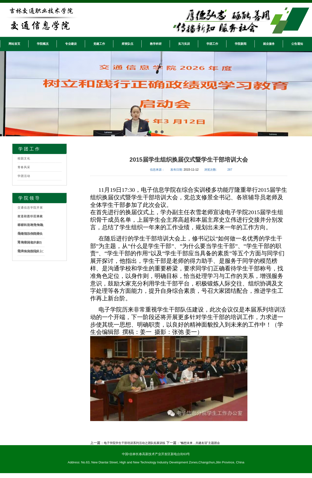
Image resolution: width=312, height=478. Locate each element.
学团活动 (24, 176)
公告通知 (297, 44)
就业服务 (269, 44)
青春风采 (24, 167)
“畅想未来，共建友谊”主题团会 (200, 443)
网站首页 (14, 44)
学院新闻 (240, 44)
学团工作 (212, 44)
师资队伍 (127, 44)
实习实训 (184, 44)
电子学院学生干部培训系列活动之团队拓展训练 (134, 443)
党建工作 (99, 44)
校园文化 (24, 158)
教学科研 (156, 44)
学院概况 (43, 44)
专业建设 (71, 44)
